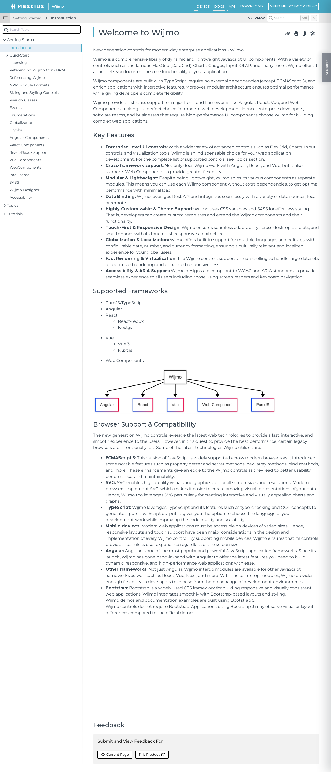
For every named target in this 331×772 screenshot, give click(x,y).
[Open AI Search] (326, 67)
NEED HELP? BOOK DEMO (293, 6)
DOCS (219, 6)
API (232, 6)
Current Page (115, 754)
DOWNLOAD (251, 6)
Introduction (63, 18)
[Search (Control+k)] (293, 18)
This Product (152, 754)
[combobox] (41, 29)
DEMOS (203, 6)
